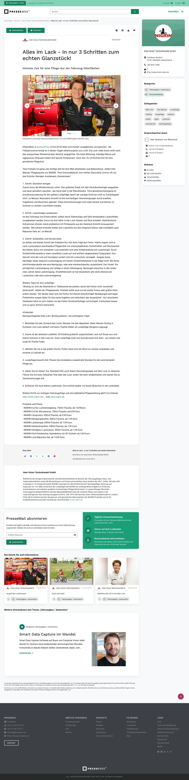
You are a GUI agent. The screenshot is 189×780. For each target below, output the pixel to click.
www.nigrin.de (57, 397)
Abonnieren (16, 30)
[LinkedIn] (161, 751)
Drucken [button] (150, 170)
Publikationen (132, 729)
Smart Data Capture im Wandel (47, 634)
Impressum (162, 739)
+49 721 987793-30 (15, 725)
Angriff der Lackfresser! (16, 594)
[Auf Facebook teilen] (30, 456)
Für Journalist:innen (104, 736)
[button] (71, 107)
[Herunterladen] (128, 30)
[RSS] (164, 751)
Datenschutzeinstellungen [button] (168, 729)
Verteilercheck (163, 743)
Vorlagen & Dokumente (136, 732)
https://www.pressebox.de (18, 736)
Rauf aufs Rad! (58, 594)
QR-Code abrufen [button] (154, 173)
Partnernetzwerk (72, 722)
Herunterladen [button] (153, 177)
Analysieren (101, 732)
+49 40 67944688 (156, 149)
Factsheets (131, 725)
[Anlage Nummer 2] (74, 133)
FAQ (67, 729)
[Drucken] (116, 30)
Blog (128, 736)
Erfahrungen (70, 725)
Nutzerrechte (162, 736)
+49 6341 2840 (153, 65)
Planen (99, 722)
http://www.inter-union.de (158, 72)
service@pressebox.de (63, 689)
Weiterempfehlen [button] (154, 181)
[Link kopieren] (25, 456)
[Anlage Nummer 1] (69, 133)
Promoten (100, 729)
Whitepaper (131, 722)
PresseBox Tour (15, 3)
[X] (168, 751)
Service (68, 732)
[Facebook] (158, 751)
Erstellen (99, 725)
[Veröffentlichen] (181, 696)
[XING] (171, 751)
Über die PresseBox (76, 718)
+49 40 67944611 (156, 153)
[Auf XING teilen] (42, 456)
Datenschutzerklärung (166, 725)
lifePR (159, 746)
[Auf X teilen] (36, 456)
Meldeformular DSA (165, 732)
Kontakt (36, 30)
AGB (159, 722)
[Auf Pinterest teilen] (54, 456)
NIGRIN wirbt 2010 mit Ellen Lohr (111, 594)
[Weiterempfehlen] (134, 30)
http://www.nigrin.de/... (34, 397)
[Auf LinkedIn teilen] (48, 456)
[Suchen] (135, 11)
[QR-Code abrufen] (122, 30)
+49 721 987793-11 (15, 729)
